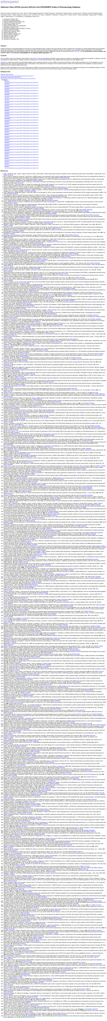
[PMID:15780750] (51, 614)
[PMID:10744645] (95, 426)
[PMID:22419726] (19, 883)
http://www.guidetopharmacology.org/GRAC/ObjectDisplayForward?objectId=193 (21, 130)
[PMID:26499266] (24, 949)
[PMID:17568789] (21, 379)
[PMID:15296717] (8, 815)
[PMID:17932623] (101, 466)
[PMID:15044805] (31, 754)
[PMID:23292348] (25, 454)
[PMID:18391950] (43, 592)
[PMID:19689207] (26, 1002)
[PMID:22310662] (81, 468)
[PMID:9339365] (49, 411)
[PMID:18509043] (8, 595)
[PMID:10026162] (36, 471)
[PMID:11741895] (9, 874)
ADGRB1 (6, 89)
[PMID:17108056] (11, 642)
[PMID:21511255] (8, 396)
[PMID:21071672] (37, 555)
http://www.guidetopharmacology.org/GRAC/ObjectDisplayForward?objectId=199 (21, 88)
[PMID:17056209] (9, 233)
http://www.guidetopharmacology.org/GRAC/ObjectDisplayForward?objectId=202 (21, 106)
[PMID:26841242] (22, 251)
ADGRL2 (6, 158)
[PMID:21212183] (30, 1017)
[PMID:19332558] (8, 985)
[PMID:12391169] (99, 793)
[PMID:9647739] (37, 818)
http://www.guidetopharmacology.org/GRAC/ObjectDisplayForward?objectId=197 (21, 82)
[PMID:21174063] (47, 311)
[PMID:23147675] (30, 520)
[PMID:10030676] (9, 946)
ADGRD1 (6, 105)
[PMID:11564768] (65, 256)
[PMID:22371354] (18, 183)
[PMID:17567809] (46, 664)
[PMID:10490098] (26, 886)
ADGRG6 (7, 150)
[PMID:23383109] (55, 639)
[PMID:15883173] (63, 600)
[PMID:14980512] (47, 528)
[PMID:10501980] (35, 268)
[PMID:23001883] (90, 830)
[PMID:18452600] (88, 495)
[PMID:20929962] (52, 213)
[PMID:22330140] (33, 291)
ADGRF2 (6, 126)
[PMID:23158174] (40, 261)
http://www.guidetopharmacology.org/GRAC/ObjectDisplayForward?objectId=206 (21, 157)
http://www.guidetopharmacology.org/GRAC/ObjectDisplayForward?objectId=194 (21, 149)
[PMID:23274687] (87, 770)
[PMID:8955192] (37, 399)
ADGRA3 (6, 86)
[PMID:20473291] (51, 871)
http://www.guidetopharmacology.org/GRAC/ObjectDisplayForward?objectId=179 (21, 101)
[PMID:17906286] (63, 624)
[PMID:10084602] (8, 459)
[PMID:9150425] (16, 731)
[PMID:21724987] (78, 829)
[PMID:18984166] (74, 778)
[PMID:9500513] (76, 650)
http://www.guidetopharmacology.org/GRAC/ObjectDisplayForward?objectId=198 (21, 85)
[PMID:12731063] (8, 422)
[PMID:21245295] (70, 300)
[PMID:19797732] (37, 276)
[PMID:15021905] (61, 971)
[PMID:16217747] (37, 406)
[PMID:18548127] (34, 1005)
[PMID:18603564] (97, 901)
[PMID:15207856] (24, 659)
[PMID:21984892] (24, 913)
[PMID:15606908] (97, 963)
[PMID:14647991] (93, 559)
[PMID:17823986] (20, 419)
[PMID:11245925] (55, 531)
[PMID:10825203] (40, 834)
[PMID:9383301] (75, 654)
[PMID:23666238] (26, 542)
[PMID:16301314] (48, 572)
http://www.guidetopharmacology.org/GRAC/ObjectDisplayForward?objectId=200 (21, 152)
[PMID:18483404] (51, 926)
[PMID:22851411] (33, 567)
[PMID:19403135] (68, 969)
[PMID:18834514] (63, 757)
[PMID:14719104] (28, 679)
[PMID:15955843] (96, 576)
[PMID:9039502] (89, 690)
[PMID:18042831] (52, 314)
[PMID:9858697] (15, 408)
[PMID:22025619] (74, 235)
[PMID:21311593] (51, 579)
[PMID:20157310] (62, 196)
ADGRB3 (6, 94)
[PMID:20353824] (8, 366)
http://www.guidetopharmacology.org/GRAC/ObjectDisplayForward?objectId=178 (21, 98)
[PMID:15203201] (19, 231)
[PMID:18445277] (23, 414)
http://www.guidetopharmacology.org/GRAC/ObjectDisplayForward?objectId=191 (21, 128)
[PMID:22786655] (58, 324)
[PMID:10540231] (21, 765)
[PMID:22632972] (80, 710)
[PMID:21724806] (21, 746)
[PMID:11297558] (68, 606)
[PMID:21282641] (49, 185)
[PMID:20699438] (8, 444)
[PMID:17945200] (24, 859)
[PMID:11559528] (8, 265)
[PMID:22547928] (15, 954)
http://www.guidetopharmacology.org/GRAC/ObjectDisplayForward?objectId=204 (21, 109)
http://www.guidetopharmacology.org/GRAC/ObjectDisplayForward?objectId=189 (21, 168)
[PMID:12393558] (38, 180)
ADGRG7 (7, 153)
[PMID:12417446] (29, 915)
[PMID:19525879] (94, 215)
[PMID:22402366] (95, 263)
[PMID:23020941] (8, 734)
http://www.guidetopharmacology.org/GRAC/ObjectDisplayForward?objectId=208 (21, 162)
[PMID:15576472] (39, 935)
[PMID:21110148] (87, 723)
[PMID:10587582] (28, 695)
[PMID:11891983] (45, 810)
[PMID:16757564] (27, 961)
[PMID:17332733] (48, 447)
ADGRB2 (6, 92)
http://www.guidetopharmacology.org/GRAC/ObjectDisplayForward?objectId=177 (21, 122)
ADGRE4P (7, 118)
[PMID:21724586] (28, 1011)
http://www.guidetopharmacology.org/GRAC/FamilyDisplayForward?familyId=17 (17, 76)
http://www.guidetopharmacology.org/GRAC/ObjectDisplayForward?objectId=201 (21, 154)
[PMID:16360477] (89, 611)
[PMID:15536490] (8, 280)
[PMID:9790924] (43, 823)
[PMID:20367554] (101, 725)
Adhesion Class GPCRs (7, 74)
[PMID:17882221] (30, 802)
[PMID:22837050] (49, 762)
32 (80, 51)
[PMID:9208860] (41, 550)
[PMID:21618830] (53, 200)
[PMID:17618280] (27, 813)
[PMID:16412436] (26, 491)
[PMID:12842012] (48, 297)
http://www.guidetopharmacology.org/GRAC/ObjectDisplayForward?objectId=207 (21, 160)
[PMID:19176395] (81, 507)
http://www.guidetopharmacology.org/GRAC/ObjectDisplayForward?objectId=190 (21, 125)
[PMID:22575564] (9, 929)
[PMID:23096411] (29, 877)
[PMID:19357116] (31, 456)
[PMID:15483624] (26, 921)
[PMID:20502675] (25, 974)
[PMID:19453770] (56, 402)
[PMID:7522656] (36, 805)
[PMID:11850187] (98, 867)
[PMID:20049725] (44, 667)
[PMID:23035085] (8, 347)
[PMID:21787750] (32, 997)
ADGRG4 (7, 145)
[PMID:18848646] (8, 464)
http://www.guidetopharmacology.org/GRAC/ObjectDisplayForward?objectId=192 (21, 146)
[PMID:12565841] (23, 368)
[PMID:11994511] (31, 558)
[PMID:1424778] (8, 391)
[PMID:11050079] (55, 701)
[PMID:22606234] (8, 958)
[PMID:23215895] (31, 191)
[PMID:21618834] (99, 607)
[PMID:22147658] (8, 225)
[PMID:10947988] (16, 837)
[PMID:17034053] (21, 308)
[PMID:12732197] (96, 905)
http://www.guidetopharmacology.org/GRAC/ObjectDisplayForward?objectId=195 (21, 133)
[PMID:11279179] (67, 845)
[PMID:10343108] (70, 722)
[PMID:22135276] (61, 575)
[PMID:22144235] (14, 451)
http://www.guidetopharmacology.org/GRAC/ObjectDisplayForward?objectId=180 (21, 104)
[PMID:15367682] (30, 306)
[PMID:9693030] (11, 698)
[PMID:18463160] (87, 487)
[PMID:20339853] (15, 432)
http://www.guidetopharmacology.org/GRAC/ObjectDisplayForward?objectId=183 (21, 114)
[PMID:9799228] (30, 474)
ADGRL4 (6, 164)
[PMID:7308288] (84, 211)
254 (73, 51)
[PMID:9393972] (57, 709)
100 (51, 52)
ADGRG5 (7, 148)
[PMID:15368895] (24, 729)
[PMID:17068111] (23, 562)
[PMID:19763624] (32, 482)
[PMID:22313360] (38, 285)
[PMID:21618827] (17, 662)
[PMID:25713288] (44, 416)
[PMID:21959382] (39, 518)
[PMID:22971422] (18, 703)
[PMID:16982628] (35, 894)
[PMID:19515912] (91, 534)
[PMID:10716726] (95, 955)
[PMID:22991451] (81, 526)
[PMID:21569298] (46, 245)
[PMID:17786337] (41, 552)
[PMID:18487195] (44, 1007)
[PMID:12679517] (34, 907)
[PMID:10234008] (20, 384)
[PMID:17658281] (36, 795)
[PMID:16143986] (70, 288)
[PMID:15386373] (30, 951)
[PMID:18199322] (8, 713)
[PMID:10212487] (67, 773)
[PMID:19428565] (30, 539)
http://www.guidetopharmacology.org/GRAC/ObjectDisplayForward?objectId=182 (21, 112)
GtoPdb (3, 62)
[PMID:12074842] (34, 674)
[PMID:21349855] (41, 484)
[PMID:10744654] (24, 352)
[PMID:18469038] (8, 523)
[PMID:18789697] (85, 989)
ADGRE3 (6, 116)
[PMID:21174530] (101, 627)
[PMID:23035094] (8, 991)
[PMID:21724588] (17, 977)
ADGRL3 (6, 161)
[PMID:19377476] (39, 862)
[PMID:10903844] (8, 603)
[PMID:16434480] (73, 903)
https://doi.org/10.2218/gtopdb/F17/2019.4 (9, 2)
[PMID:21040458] (54, 783)
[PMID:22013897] (27, 891)
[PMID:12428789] (39, 208)
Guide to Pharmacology (39, 58)
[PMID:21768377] (22, 619)
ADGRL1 (6, 156)
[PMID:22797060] (37, 938)
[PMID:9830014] (48, 857)
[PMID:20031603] (36, 631)
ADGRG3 (7, 142)
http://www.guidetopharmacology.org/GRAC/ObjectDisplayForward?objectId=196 (21, 136)
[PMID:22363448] (8, 994)
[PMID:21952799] (72, 388)
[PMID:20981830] (80, 277)
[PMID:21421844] (67, 295)
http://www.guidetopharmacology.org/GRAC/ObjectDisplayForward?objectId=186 (21, 138)
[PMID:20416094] (57, 342)
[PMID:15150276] (22, 598)
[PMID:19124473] (22, 826)
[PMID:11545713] (91, 831)
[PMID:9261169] (33, 584)
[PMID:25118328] (8, 738)
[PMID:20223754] (39, 982)
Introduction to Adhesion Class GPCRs (11, 77)
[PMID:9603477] (19, 424)
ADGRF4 (6, 132)
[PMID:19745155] (15, 670)
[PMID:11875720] (49, 332)
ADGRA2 (6, 84)
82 (29, 51)
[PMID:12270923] (101, 547)
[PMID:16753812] (42, 259)
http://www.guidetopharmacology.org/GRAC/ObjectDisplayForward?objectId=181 (21, 165)
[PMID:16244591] (95, 504)
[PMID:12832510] (8, 387)
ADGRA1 (6, 81)
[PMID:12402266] (25, 693)
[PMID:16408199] (87, 209)
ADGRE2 (6, 113)
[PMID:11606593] (35, 656)
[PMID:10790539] (22, 360)
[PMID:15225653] (54, 512)
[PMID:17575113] (51, 510)
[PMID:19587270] (35, 322)
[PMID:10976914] (36, 706)
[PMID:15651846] (30, 330)
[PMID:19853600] (42, 897)
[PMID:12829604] (50, 839)
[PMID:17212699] (68, 570)
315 (78, 51)
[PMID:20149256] (8, 616)
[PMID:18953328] (36, 582)
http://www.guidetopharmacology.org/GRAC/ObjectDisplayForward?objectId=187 (21, 141)
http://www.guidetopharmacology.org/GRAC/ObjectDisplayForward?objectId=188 (21, 144)
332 (32, 51)
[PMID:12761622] (31, 205)
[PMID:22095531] (46, 789)
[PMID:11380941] (87, 488)
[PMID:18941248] (55, 910)
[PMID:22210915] (97, 930)
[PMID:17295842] (14, 966)
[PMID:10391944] (64, 177)
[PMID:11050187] (78, 851)
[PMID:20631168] (60, 767)
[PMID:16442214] (100, 394)
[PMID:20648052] (38, 243)
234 (76, 51)
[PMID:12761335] (30, 374)
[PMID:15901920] (76, 682)
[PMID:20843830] (47, 979)
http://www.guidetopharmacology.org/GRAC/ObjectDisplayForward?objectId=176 (21, 96)
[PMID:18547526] (19, 889)
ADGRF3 (6, 129)
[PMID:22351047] (8, 494)
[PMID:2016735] (49, 382)
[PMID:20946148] (63, 188)
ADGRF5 (6, 134)
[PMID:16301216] (51, 781)
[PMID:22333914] (13, 193)
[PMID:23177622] (96, 292)
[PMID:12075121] (47, 685)
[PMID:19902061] (29, 587)
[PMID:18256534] (92, 799)
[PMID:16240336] (35, 751)
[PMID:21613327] (99, 671)
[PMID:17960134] (33, 741)
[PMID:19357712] (92, 777)
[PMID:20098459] (97, 714)
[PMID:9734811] (59, 479)
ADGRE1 (6, 110)
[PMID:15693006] (48, 536)
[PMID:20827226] (13, 502)
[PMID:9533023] (25, 821)
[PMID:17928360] (24, 987)
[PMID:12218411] (52, 515)
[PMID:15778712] (85, 866)
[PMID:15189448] (20, 677)
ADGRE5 (6, 121)
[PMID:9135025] (13, 203)
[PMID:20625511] (30, 759)
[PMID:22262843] (16, 248)
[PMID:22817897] (17, 854)
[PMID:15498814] (46, 564)
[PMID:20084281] (48, 223)
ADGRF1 (6, 124)
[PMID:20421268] (29, 344)
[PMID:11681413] (8, 175)
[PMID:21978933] (34, 941)
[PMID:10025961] (8, 644)
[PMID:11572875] (48, 199)
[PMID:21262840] (8, 237)
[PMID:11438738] (20, 865)
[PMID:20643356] (73, 253)
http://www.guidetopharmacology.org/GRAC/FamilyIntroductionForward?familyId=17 (18, 78)
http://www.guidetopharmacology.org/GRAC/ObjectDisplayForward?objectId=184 (21, 117)
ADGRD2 (6, 108)
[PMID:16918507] (25, 356)
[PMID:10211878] (13, 430)
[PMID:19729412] (12, 881)
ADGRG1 (7, 137)
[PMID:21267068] (25, 327)
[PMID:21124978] (40, 923)
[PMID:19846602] (86, 448)
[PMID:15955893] (23, 220)
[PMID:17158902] (53, 933)
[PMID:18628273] (13, 318)
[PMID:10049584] (24, 610)
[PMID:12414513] (13, 850)
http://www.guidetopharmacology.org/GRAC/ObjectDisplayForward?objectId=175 (21, 93)
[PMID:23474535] (88, 440)
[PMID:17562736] (56, 228)
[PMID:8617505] (8, 590)
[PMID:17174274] (63, 273)
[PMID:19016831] (8, 743)
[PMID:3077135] (93, 392)
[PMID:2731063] (96, 626)
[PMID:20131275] (28, 462)
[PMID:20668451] (55, 499)
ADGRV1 (6, 166)
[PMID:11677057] (8, 363)
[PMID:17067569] (12, 775)
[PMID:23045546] (42, 791)
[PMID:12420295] (28, 719)
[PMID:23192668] (32, 544)
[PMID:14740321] (21, 943)
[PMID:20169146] (98, 532)
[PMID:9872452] (64, 687)
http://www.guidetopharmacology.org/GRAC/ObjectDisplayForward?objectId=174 (21, 90)
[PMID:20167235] (88, 899)
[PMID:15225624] (8, 847)
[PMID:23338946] (49, 786)
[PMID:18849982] (96, 319)
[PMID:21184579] (50, 634)
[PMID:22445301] (8, 271)
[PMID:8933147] (8, 636)
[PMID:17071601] (19, 376)
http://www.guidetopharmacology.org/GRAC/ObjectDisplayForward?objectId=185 (21, 120)
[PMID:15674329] (26, 807)
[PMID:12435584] (15, 371)
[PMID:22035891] (24, 283)
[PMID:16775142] (73, 648)
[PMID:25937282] (8, 798)
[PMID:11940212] (52, 240)
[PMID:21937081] (27, 303)
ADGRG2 (7, 140)
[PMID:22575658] (89, 403)
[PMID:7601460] (25, 217)
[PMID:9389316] (73, 339)
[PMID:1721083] (98, 646)
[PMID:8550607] (48, 652)
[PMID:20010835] (49, 435)
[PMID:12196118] (76, 358)
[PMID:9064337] (99, 427)
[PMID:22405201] (18, 717)
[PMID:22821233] (90, 735)
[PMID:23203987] (99, 354)
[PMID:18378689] (22, 476)
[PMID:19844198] (29, 438)
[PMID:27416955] (61, 1014)
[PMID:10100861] (41, 999)
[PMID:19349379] (93, 1009)
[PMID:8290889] (8, 338)
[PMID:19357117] (12, 335)
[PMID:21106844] (43, 350)
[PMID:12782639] (57, 918)
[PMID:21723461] (8, 622)
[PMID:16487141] (83, 869)
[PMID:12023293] (65, 842)
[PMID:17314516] (81, 962)
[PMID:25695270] (61, 749)
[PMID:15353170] (93, 315)
